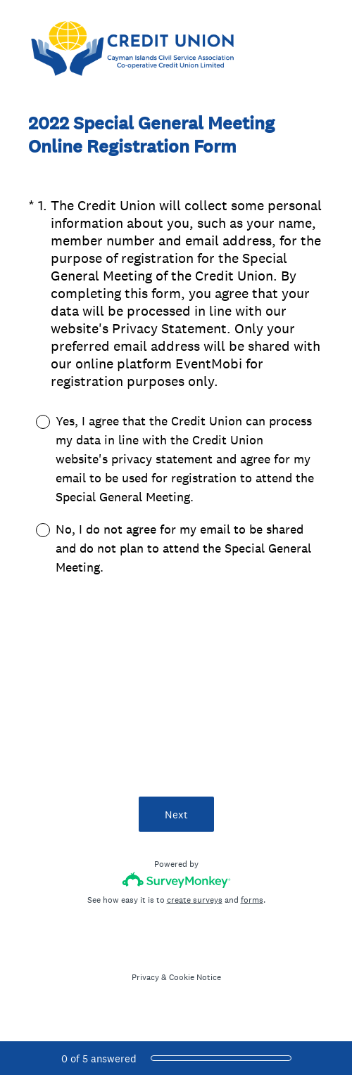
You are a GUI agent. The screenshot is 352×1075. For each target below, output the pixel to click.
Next (176, 814)
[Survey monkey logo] (176, 879)
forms (252, 900)
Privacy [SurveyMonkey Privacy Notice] (145, 977)
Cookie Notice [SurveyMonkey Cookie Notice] (195, 977)
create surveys (194, 900)
